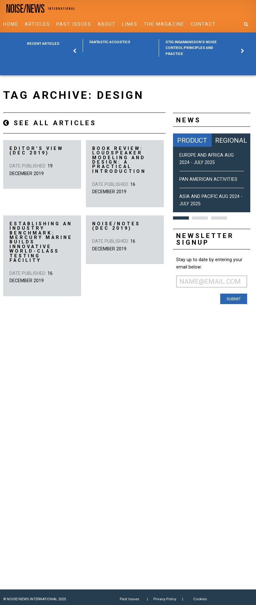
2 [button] (200, 218)
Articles (37, 24)
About (107, 24)
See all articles (49, 123)
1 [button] (181, 218)
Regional (231, 140)
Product (192, 140)
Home (10, 24)
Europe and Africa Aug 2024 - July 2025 (206, 159)
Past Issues (73, 24)
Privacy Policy (164, 599)
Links (130, 24)
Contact (203, 24)
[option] (121, 45)
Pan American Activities (208, 179)
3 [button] (219, 218)
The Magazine (164, 24)
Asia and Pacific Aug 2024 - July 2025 (210, 200)
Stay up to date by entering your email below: (209, 263)
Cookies (200, 599)
